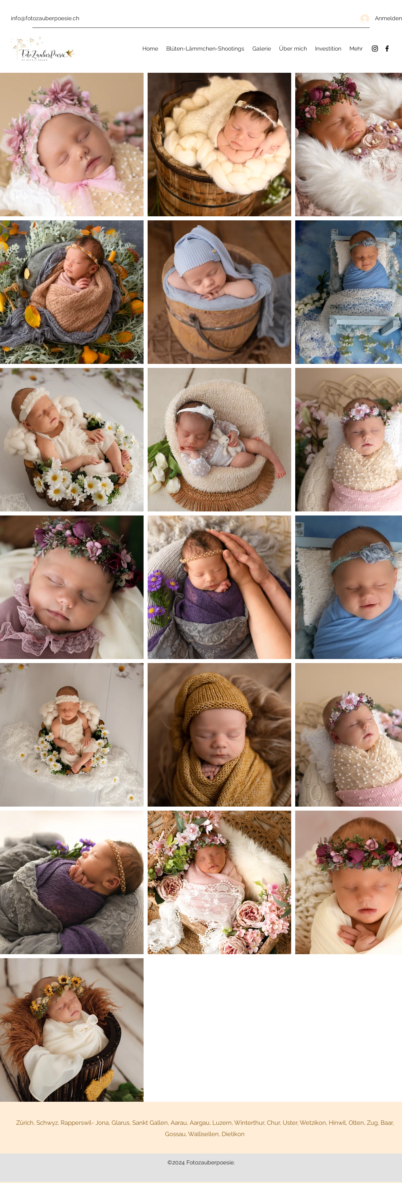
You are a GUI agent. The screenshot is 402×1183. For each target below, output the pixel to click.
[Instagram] (375, 48)
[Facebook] (387, 48)
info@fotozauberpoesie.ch (45, 18)
